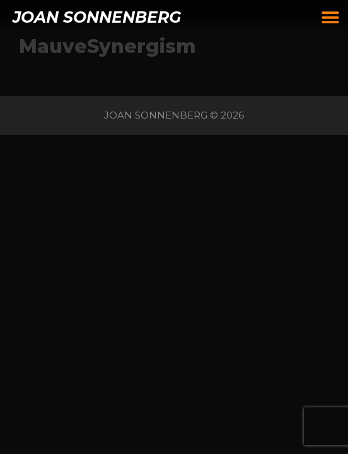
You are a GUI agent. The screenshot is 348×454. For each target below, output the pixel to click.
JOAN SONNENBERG (97, 17)
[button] (330, 17)
